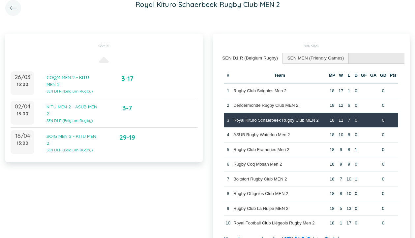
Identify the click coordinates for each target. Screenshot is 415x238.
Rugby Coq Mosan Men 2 (257, 163)
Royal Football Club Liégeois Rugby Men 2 (273, 222)
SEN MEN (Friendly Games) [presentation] (311, 57)
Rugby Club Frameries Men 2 (261, 148)
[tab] (249, 58)
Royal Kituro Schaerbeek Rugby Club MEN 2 (275, 119)
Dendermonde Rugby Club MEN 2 (265, 104)
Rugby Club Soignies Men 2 (259, 89)
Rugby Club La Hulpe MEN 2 (260, 207)
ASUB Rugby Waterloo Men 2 (261, 134)
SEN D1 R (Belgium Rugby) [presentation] (248, 57)
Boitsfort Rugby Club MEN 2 (260, 178)
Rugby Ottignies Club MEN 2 (260, 192)
